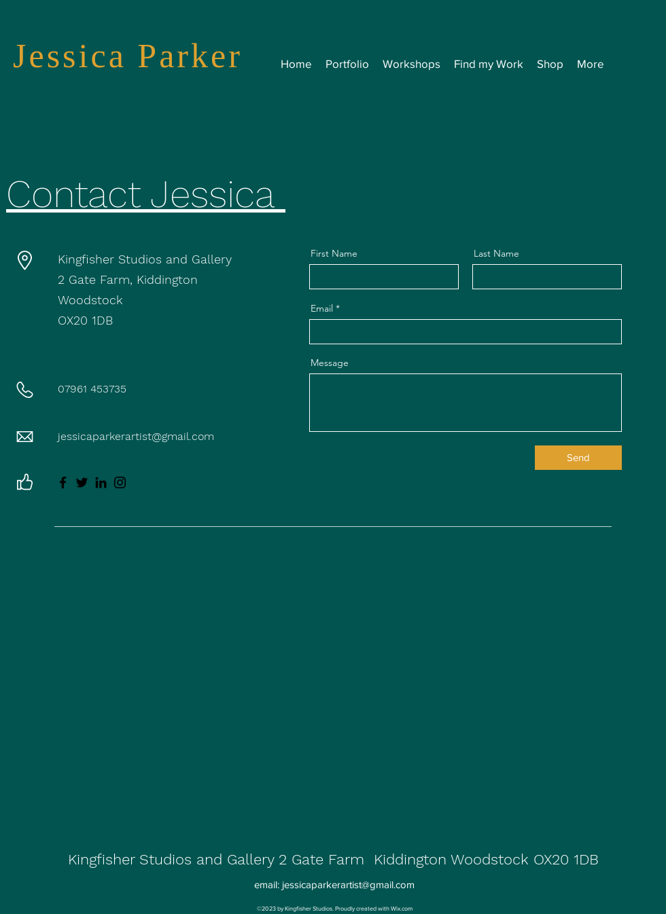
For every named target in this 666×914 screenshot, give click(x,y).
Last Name (496, 253)
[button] (411, 64)
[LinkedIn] (101, 482)
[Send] (578, 457)
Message (330, 362)
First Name (334, 253)
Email (322, 308)
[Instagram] (120, 482)
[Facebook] (63, 482)
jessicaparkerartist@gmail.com (136, 436)
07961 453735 (92, 388)
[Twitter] (82, 482)
